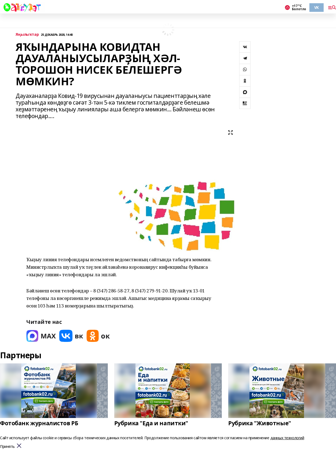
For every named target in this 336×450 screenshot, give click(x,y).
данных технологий (287, 437)
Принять (7, 446)
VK (316, 7)
